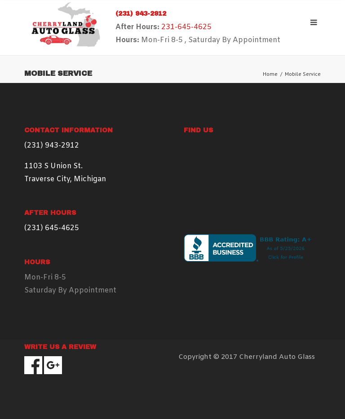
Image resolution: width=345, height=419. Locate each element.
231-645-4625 (186, 27)
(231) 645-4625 (51, 228)
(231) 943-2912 (140, 13)
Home (270, 73)
